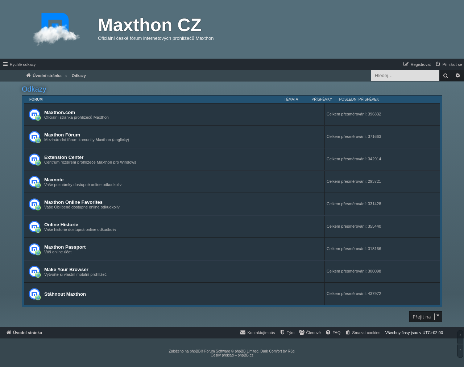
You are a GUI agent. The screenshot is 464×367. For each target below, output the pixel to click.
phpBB (195, 351)
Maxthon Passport (65, 247)
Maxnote (54, 179)
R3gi (291, 351)
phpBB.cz (245, 355)
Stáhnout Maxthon (65, 294)
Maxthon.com (59, 112)
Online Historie (61, 224)
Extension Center (63, 157)
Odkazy (34, 89)
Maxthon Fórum (62, 135)
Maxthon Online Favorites (73, 202)
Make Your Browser (66, 269)
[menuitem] (448, 64)
